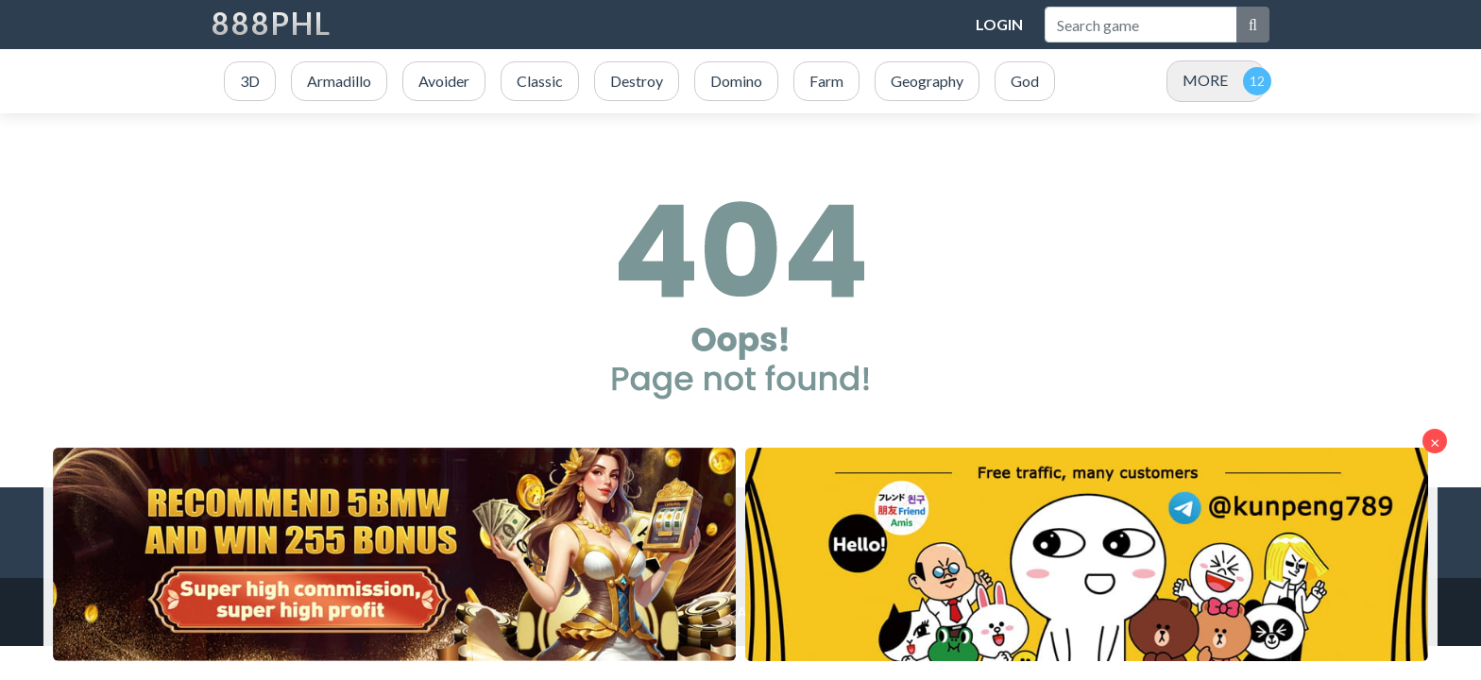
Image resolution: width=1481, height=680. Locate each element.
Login (999, 24)
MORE (1205, 80)
